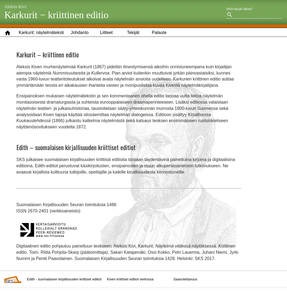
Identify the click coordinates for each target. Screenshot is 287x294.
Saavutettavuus (185, 279)
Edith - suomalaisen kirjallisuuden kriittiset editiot (64, 279)
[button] (41, 33)
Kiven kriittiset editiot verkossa (130, 279)
